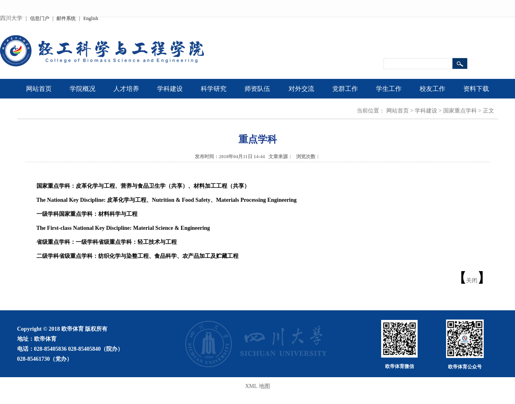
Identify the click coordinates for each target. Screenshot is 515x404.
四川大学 (11, 18)
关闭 (471, 280)
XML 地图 (257, 386)
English (90, 18)
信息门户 (39, 18)
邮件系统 (66, 18)
